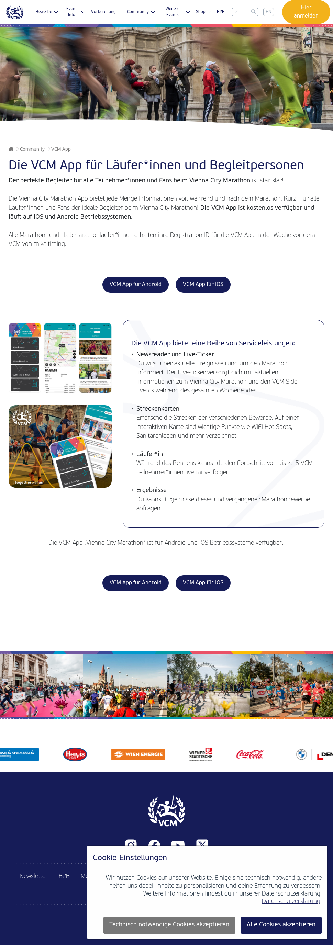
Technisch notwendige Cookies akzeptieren (169, 925)
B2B (221, 12)
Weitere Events (178, 12)
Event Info (76, 12)
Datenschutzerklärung (291, 901)
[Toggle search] (253, 12)
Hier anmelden (306, 12)
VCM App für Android (136, 284)
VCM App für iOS (203, 284)
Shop (204, 12)
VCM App (61, 149)
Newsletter (34, 876)
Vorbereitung (106, 12)
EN (268, 12)
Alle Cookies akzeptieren (281, 925)
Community (141, 12)
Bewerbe (47, 12)
